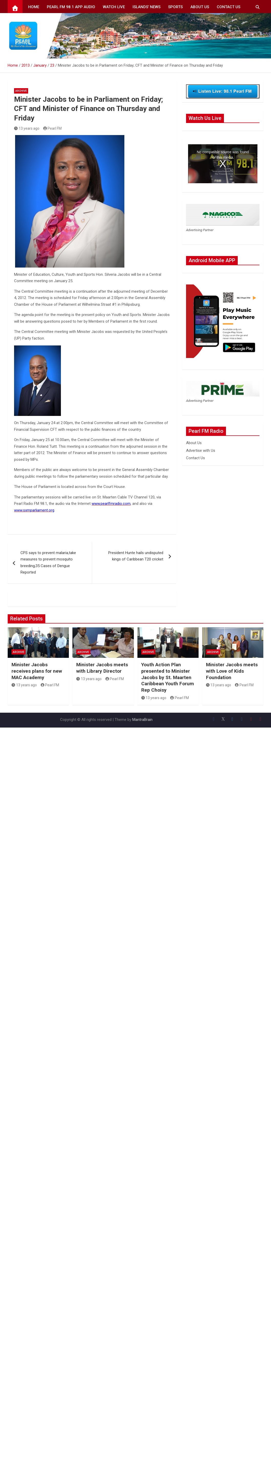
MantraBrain (142, 719)
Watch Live (114, 7)
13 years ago (26, 128)
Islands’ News (146, 7)
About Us (199, 7)
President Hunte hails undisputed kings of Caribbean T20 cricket (135, 556)
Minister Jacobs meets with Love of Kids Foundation (232, 671)
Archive (21, 91)
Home (33, 7)
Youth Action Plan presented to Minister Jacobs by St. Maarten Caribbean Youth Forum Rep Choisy (167, 677)
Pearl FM (52, 128)
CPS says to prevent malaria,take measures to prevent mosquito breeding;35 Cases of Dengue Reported (48, 562)
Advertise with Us (200, 450)
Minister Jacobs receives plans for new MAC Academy (37, 671)
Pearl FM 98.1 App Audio (71, 7)
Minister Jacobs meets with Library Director (102, 668)
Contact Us (228, 7)
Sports (175, 7)
